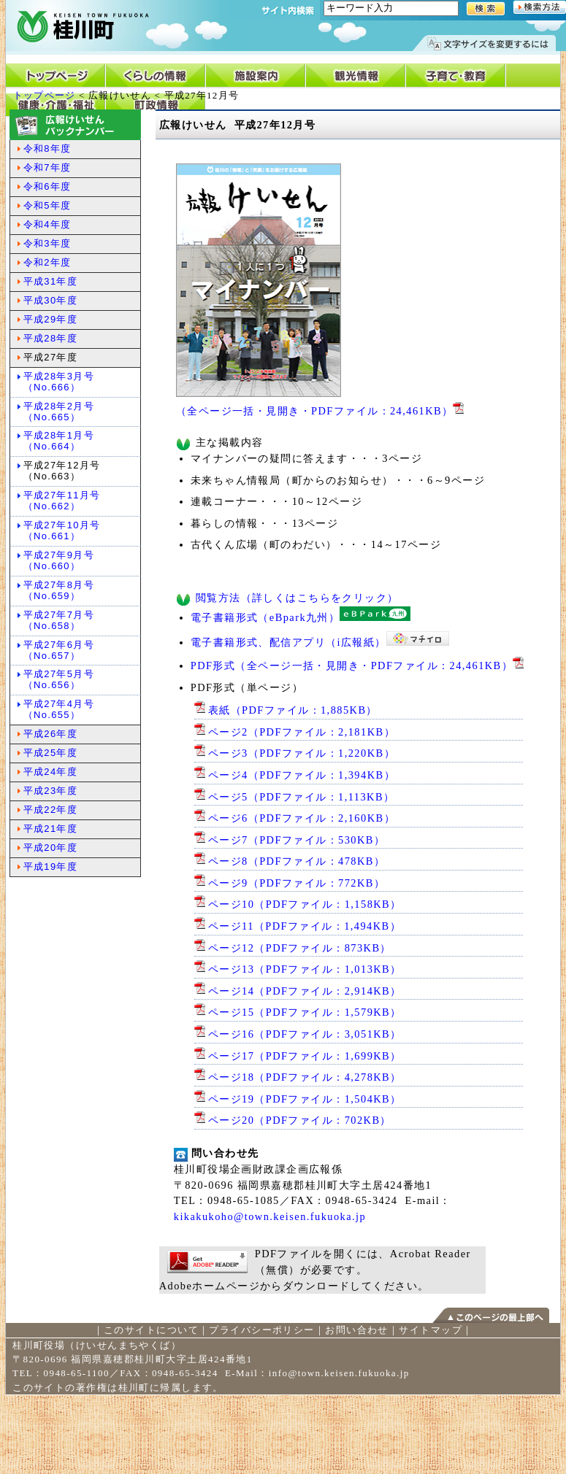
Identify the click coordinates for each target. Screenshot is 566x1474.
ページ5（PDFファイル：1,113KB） (294, 797)
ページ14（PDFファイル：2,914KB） (298, 991)
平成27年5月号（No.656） (58, 679)
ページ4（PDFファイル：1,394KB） (294, 775)
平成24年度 (50, 771)
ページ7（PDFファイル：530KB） (290, 840)
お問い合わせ (357, 1329)
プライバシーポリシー (261, 1329)
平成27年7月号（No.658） (58, 620)
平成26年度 (50, 733)
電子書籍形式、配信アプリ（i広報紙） (320, 642)
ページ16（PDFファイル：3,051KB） (298, 1034)
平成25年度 (50, 752)
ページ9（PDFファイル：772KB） (290, 883)
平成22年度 (50, 809)
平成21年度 (50, 828)
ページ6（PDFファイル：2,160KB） (294, 818)
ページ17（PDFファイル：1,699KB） (298, 1056)
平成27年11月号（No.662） (62, 501)
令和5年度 (47, 205)
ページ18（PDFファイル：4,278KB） (298, 1077)
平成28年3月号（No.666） (58, 382)
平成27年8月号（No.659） (58, 590)
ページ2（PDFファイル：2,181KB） (294, 732)
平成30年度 (50, 300)
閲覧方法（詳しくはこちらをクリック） (297, 597)
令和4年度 (47, 224)
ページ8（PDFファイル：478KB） (290, 861)
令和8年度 (47, 148)
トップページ (44, 95)
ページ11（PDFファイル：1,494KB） (297, 926)
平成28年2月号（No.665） (58, 411)
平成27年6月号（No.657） (58, 650)
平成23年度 (50, 790)
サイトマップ (430, 1329)
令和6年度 (47, 186)
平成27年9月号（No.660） (58, 560)
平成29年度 (50, 319)
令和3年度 (47, 243)
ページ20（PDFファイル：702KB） (292, 1120)
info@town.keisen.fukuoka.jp (339, 1372)
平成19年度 (50, 866)
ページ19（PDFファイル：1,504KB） (298, 1099)
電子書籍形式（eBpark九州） (301, 617)
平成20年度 (50, 847)
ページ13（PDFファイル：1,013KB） (298, 969)
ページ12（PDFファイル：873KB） (292, 948)
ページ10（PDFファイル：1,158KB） (298, 904)
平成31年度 (50, 281)
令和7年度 (47, 167)
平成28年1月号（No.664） (58, 441)
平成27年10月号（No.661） (62, 530)
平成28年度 (50, 338)
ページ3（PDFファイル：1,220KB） (294, 753)
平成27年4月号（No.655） (58, 709)
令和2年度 (47, 262)
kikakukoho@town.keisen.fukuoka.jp (270, 1216)
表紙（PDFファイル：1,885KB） (286, 710)
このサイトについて (151, 1329)
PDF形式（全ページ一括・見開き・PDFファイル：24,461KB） (359, 665)
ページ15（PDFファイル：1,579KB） (298, 1012)
